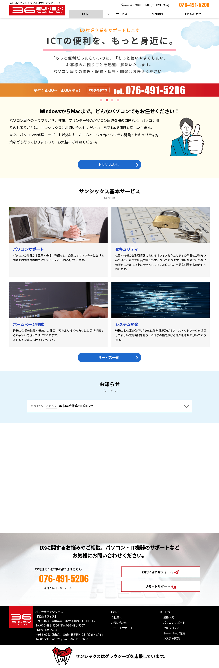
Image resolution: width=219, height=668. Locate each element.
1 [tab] (101, 100)
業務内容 (168, 617)
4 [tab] (118, 100)
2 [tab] (107, 100)
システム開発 (171, 638)
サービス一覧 (108, 357)
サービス (121, 14)
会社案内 (157, 14)
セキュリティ (171, 628)
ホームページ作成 (174, 633)
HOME (86, 14)
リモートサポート (160, 586)
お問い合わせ (192, 14)
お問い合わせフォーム (160, 572)
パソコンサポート (174, 622)
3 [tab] (112, 100)
